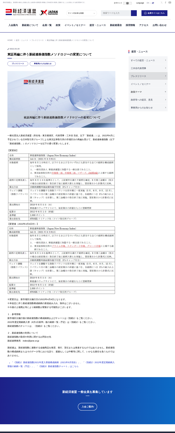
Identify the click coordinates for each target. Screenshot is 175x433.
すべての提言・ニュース (143, 60)
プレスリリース (18, 64)
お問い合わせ (160, 24)
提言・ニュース (98, 24)
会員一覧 (47, 24)
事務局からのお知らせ (42, 64)
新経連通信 (116, 24)
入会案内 (13, 24)
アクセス (143, 24)
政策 (58, 24)
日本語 (153, 2)
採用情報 (130, 24)
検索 (137, 12)
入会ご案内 (87, 406)
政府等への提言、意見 (142, 99)
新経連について (30, 24)
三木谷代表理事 (138, 68)
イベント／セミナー (74, 24)
